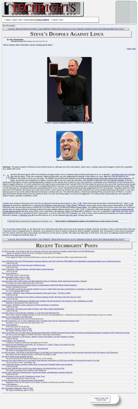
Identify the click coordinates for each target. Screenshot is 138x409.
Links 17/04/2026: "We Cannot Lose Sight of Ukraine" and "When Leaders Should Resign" (33, 309)
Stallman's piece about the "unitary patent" (61, 206)
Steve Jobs (131, 49)
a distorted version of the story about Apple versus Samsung (108, 179)
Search (55, 20)
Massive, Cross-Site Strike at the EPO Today (17, 317)
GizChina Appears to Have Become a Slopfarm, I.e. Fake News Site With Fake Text (30, 313)
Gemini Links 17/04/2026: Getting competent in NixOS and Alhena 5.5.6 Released (30, 305)
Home (8, 20)
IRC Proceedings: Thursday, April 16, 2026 (16, 329)
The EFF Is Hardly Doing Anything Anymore (17, 357)
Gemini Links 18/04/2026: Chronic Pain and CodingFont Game (23, 266)
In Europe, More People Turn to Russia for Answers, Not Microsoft (25, 349)
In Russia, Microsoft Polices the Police (22, 29)
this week (73, 216)
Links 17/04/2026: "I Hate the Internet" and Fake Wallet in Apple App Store (28, 270)
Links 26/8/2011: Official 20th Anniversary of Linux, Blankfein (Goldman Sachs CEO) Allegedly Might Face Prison (81, 29)
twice (67, 216)
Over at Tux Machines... (10, 274)
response (37, 206)
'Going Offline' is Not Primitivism (13, 341)
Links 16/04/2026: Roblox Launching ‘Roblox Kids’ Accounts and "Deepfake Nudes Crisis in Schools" (37, 365)
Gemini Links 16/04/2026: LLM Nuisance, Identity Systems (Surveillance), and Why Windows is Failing (38, 337)
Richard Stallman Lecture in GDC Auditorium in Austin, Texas (23, 377)
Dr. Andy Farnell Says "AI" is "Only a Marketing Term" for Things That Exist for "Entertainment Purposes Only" (41, 321)
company (120, 181)
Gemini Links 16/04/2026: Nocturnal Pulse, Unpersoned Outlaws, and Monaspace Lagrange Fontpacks (37, 373)
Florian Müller (81, 208)
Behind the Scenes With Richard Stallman (16, 256)
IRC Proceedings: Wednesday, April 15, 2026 (17, 389)
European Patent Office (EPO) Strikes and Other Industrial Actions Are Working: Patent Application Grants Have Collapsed (44, 282)
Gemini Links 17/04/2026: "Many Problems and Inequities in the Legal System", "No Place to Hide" (36, 293)
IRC (20, 20)
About (14, 20)
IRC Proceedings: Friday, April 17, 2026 (15, 278)
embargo (113, 181)
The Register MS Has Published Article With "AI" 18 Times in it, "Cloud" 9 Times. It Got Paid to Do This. (38, 345)
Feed (61, 20)
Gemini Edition (29, 20)
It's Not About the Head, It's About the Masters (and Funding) (23, 381)
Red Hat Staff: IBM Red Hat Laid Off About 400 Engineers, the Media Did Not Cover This (33, 369)
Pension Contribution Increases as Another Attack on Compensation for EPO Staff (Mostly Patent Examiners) (39, 286)
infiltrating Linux (26, 216)
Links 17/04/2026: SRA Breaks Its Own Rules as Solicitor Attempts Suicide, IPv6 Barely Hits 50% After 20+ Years (41, 297)
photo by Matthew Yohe (62, 123)
